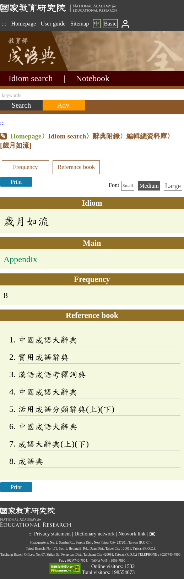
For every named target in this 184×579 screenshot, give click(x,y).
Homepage (23, 24)
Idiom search (31, 78)
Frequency (25, 167)
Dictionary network (94, 534)
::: (4, 24)
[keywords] (92, 94)
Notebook (92, 78)
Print (16, 182)
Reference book (76, 167)
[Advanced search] (64, 105)
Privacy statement (52, 534)
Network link (132, 534)
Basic (110, 24)
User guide (53, 24)
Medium (148, 186)
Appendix (20, 259)
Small (128, 185)
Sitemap (79, 24)
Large (173, 185)
